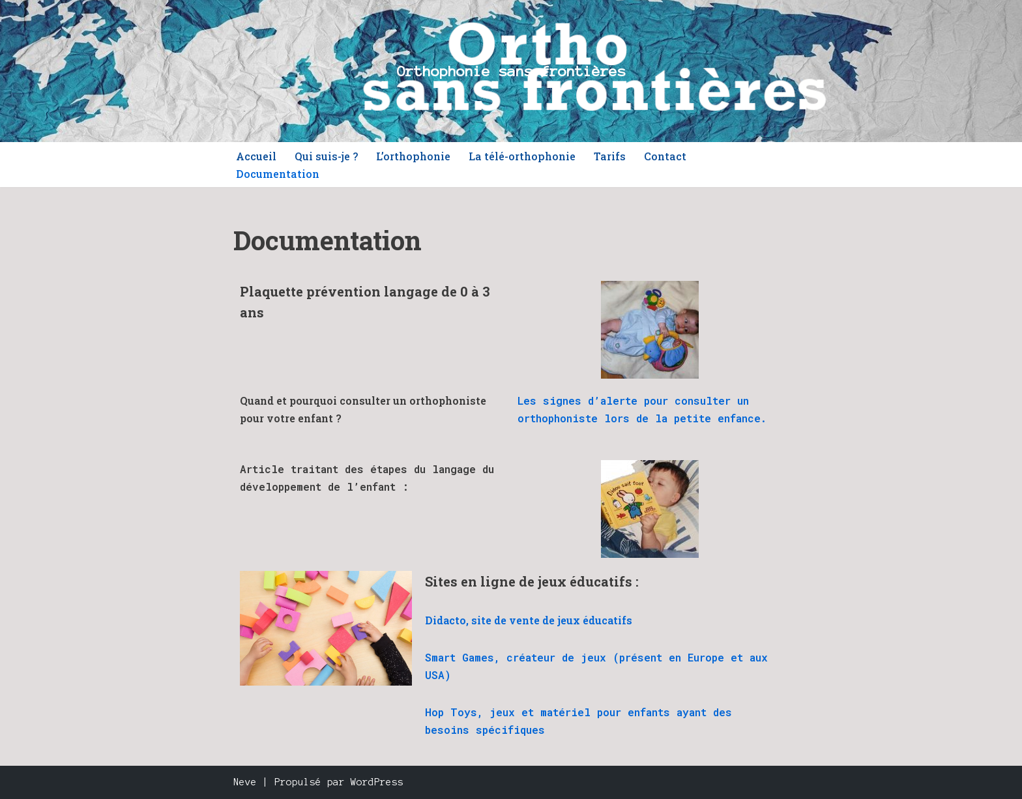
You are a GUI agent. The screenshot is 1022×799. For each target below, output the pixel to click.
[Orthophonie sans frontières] (511, 71)
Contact (665, 156)
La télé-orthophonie (522, 156)
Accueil (256, 156)
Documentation (277, 174)
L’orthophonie (413, 156)
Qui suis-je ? (326, 156)
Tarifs (610, 156)
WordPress (377, 782)
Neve (245, 782)
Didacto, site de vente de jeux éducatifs (528, 620)
